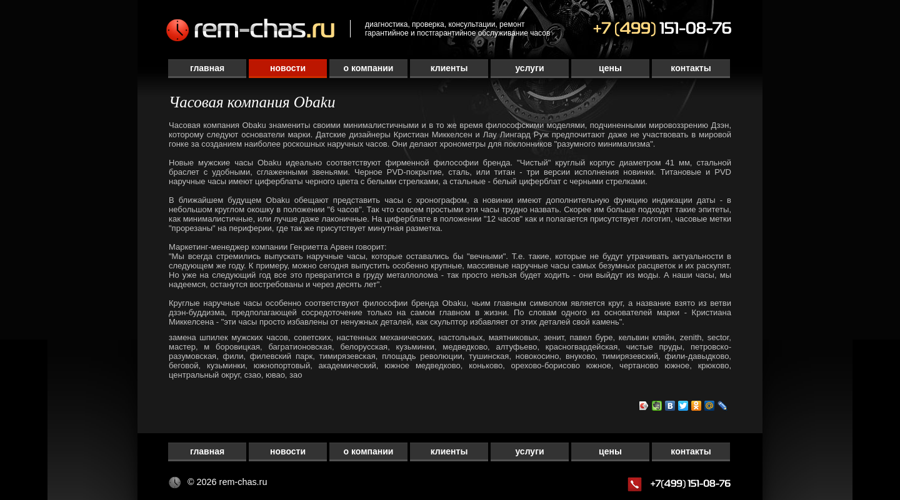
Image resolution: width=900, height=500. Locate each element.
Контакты (691, 68)
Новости (288, 68)
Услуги (529, 68)
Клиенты (449, 68)
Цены (610, 68)
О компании (369, 68)
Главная (207, 68)
